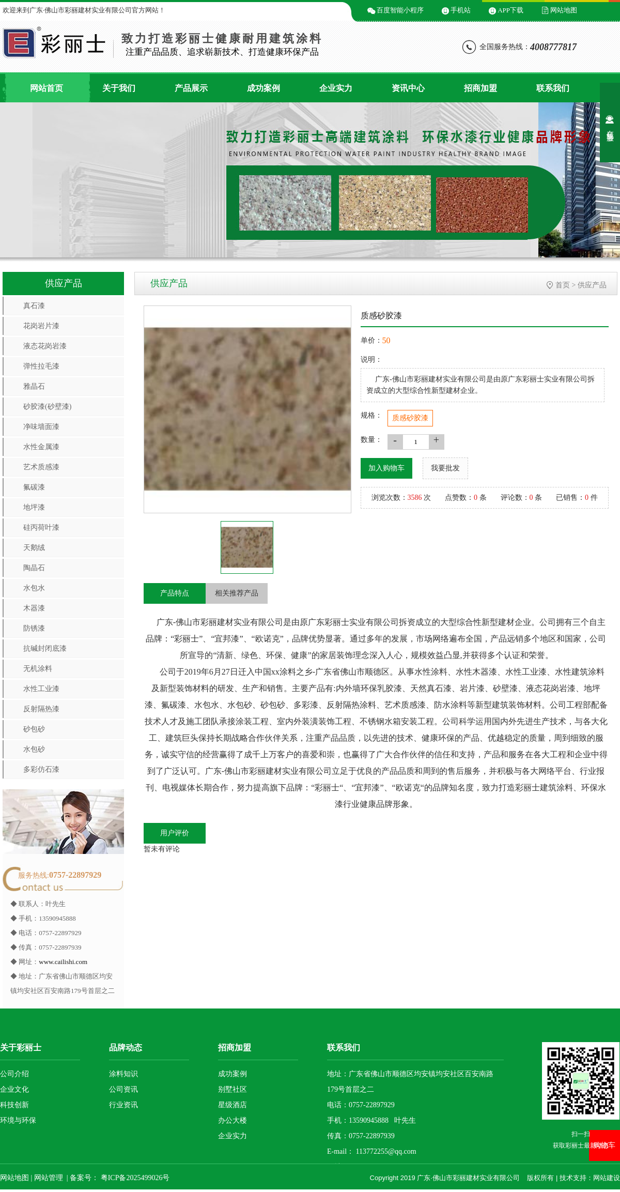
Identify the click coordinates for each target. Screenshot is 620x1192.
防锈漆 (34, 628)
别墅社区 (232, 1089)
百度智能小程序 (400, 10)
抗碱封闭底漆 (45, 648)
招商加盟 (480, 88)
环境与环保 (18, 1120)
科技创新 (14, 1105)
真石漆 (34, 306)
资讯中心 (408, 88)
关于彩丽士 (20, 1047)
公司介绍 (14, 1074)
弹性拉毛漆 (41, 366)
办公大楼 (232, 1120)
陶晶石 (34, 568)
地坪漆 (34, 507)
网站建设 (606, 1178)
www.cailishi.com (63, 962)
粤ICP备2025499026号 (134, 1178)
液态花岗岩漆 (45, 346)
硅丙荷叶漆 (41, 527)
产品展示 (191, 88)
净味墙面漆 (41, 427)
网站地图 (563, 10)
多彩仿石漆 (41, 769)
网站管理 (48, 1178)
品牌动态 (125, 1047)
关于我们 (118, 88)
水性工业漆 (41, 689)
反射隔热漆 (41, 709)
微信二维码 (272, 10)
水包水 (34, 588)
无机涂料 (37, 669)
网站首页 (46, 88)
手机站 (461, 10)
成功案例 (263, 88)
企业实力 (335, 88)
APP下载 (510, 10)
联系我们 (552, 88)
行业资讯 (123, 1105)
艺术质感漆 (41, 467)
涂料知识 (123, 1074)
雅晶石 (34, 386)
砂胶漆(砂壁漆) (47, 406)
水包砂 (34, 749)
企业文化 (14, 1089)
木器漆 (34, 608)
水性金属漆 (41, 447)
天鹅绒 (34, 548)
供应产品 (592, 285)
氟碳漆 (34, 487)
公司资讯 (123, 1089)
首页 (562, 285)
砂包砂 (34, 729)
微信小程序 (333, 10)
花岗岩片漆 (41, 326)
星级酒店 (232, 1105)
